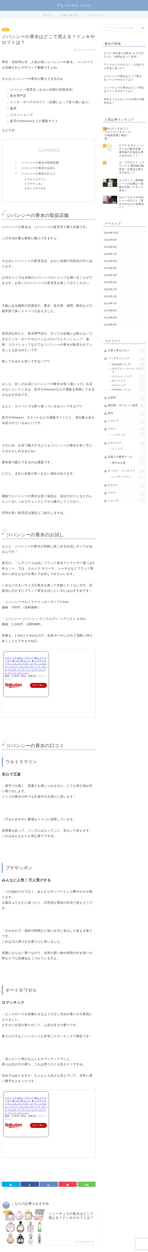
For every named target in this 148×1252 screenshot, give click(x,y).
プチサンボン (35, 183)
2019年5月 (110, 316)
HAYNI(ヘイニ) (128, 389)
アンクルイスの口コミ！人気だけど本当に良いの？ (124, 66)
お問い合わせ (70, 15)
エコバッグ (128, 384)
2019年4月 (110, 323)
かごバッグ (128, 380)
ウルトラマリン (36, 179)
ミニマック (128, 434)
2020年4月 (110, 274)
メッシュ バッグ (128, 375)
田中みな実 (128, 462)
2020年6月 (110, 260)
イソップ (128, 448)
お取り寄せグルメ (126, 350)
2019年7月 (110, 302)
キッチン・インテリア (126, 470)
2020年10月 (111, 232)
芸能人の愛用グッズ (126, 456)
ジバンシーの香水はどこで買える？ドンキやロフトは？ (123, 78)
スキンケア (126, 442)
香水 (6, 30)
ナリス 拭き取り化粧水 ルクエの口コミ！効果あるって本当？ (124, 55)
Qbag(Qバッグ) (128, 363)
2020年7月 (110, 253)
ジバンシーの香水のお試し (38, 168)
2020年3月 (110, 281)
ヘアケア (126, 420)
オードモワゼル (36, 188)
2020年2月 (110, 288)
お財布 (126, 397)
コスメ (126, 428)
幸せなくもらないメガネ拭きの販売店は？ (124, 101)
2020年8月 (110, 246)
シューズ (126, 499)
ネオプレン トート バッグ (128, 369)
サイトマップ (96, 15)
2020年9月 (110, 239)
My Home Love (74, 5)
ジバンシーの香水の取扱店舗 (40, 162)
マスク (126, 492)
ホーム (47, 15)
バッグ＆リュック (126, 358)
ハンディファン (128, 476)
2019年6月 (110, 309)
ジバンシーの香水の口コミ (38, 173)
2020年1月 (110, 295)
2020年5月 (110, 267)
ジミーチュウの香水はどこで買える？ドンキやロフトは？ (124, 89)
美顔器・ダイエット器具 (126, 405)
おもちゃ (126, 484)
